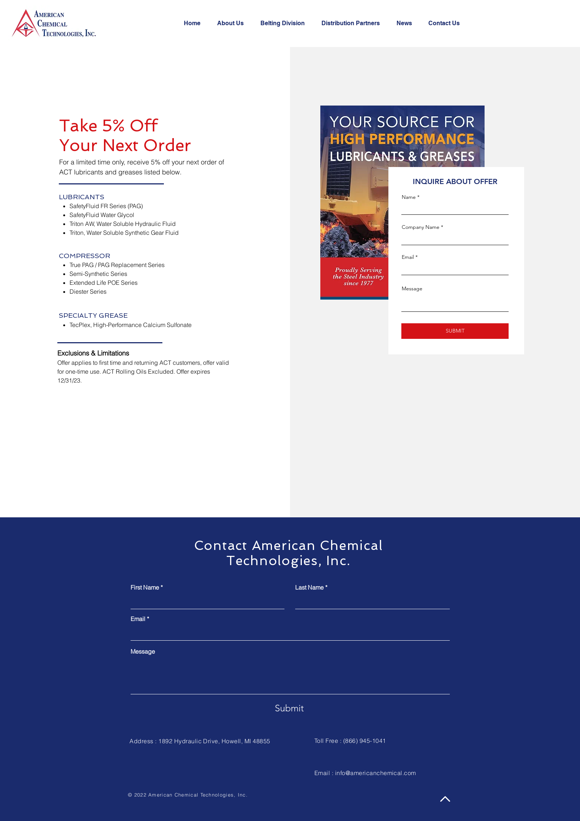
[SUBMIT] (455, 331)
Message (412, 288)
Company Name (420, 227)
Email (408, 257)
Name (409, 197)
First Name (145, 587)
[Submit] (289, 708)
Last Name (309, 587)
